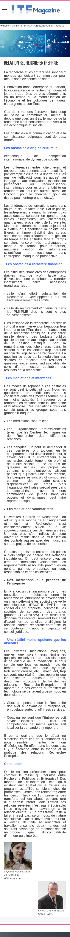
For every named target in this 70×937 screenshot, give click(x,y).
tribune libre (18, 25)
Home (5, 25)
